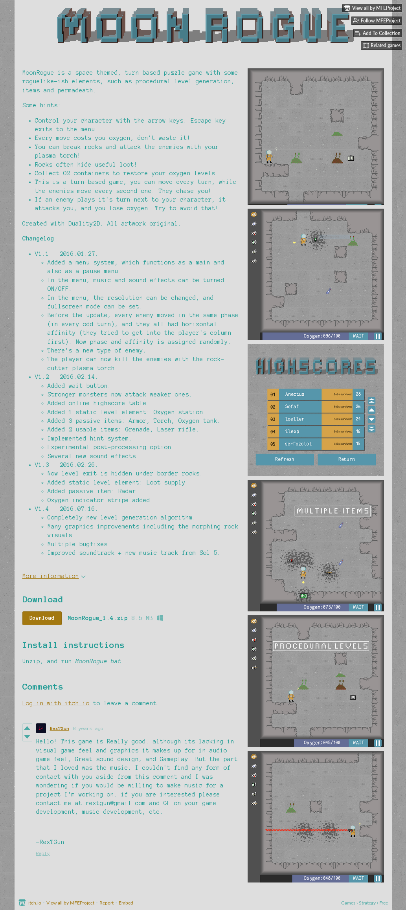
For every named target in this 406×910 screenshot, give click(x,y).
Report (106, 903)
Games (348, 903)
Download (42, 618)
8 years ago (88, 728)
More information (54, 576)
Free (383, 903)
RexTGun (59, 728)
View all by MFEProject (70, 903)
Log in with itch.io (56, 703)
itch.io (34, 903)
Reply (43, 853)
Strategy (367, 903)
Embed (126, 903)
